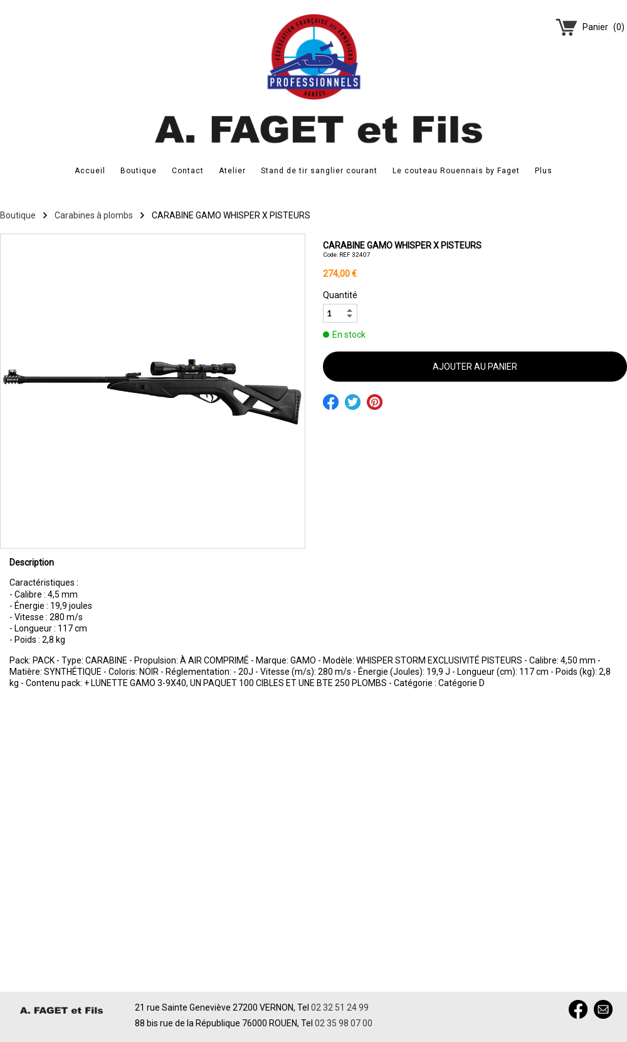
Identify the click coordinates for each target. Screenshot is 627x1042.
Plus (543, 170)
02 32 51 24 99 (340, 1007)
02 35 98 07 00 (343, 1023)
